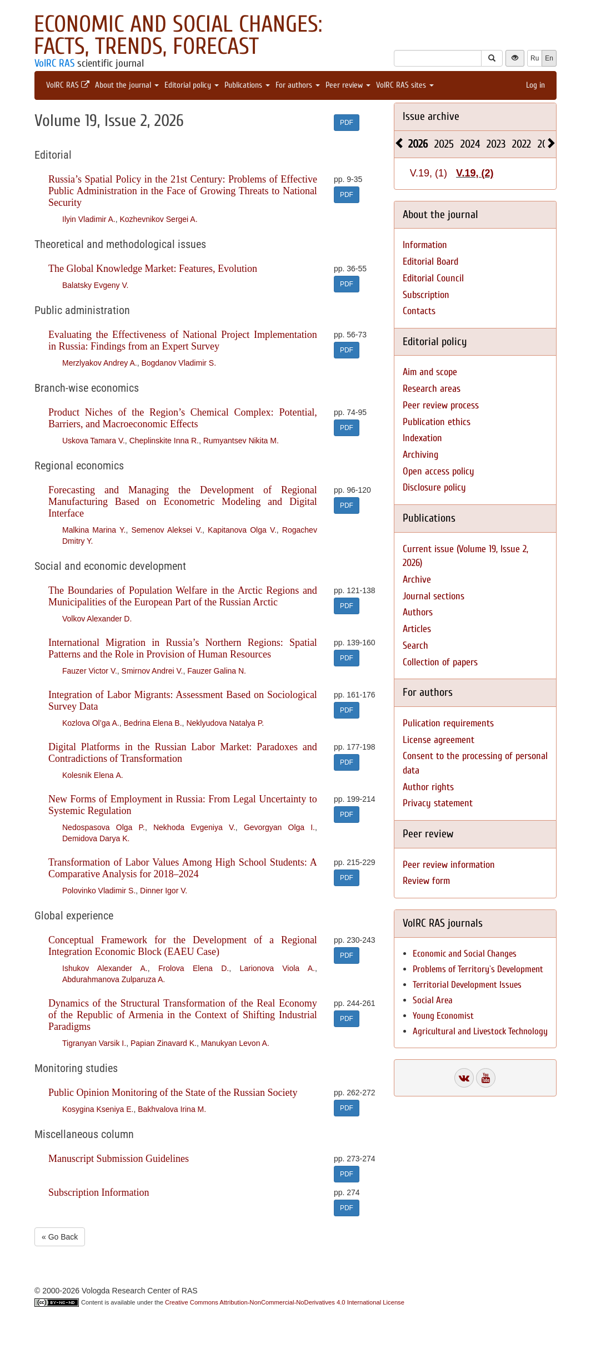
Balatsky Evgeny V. (95, 285)
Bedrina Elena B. (153, 723)
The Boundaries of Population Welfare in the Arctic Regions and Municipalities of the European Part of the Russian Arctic (182, 596)
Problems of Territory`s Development (478, 969)
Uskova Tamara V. (93, 440)
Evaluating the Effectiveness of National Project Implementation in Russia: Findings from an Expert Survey (182, 340)
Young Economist (443, 1015)
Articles (417, 629)
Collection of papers (440, 662)
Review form (426, 881)
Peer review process (441, 405)
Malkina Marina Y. (94, 529)
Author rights (428, 787)
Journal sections (433, 596)
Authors (418, 612)
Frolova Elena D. (193, 968)
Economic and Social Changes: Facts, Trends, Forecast (178, 35)
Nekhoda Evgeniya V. (194, 827)
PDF (346, 123)
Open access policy (438, 471)
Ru (534, 58)
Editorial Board (430, 261)
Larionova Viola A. (277, 968)
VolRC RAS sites (405, 85)
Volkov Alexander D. (97, 618)
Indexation (422, 438)
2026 (418, 144)
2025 (444, 144)
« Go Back (60, 1236)
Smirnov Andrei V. (152, 670)
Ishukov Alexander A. (105, 968)
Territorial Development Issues (467, 984)
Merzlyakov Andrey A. (99, 362)
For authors (298, 85)
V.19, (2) (474, 173)
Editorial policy (191, 85)
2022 (521, 144)
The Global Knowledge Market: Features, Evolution (152, 268)
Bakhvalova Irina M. (172, 1109)
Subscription (426, 295)
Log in (535, 85)
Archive (417, 579)
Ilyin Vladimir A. (89, 219)
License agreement (438, 740)
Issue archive (431, 116)
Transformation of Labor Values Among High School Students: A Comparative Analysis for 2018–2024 (182, 868)
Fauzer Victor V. (89, 670)
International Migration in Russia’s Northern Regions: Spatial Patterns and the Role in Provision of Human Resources (182, 648)
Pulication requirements (448, 723)
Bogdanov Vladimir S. (178, 362)
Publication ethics (436, 422)
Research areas (431, 389)
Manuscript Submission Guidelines (118, 1158)
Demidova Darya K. (95, 838)
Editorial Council (433, 278)
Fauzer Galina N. (216, 670)
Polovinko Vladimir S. (99, 890)
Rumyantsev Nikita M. (241, 440)
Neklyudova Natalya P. (225, 723)
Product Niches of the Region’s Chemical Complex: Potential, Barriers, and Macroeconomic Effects (182, 418)
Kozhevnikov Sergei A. (158, 219)
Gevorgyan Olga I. (279, 827)
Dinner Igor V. (163, 890)
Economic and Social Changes (465, 953)
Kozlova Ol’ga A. (90, 723)
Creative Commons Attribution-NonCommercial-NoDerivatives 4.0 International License (284, 1302)
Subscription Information (98, 1192)
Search (415, 645)
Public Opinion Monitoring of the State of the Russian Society (172, 1092)
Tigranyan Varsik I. (94, 1043)
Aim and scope (430, 372)
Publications (247, 85)
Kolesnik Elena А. (92, 775)
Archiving (420, 455)
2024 (470, 144)
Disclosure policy (434, 487)
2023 (496, 144)
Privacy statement (438, 803)
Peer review (347, 85)
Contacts (419, 311)
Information (425, 245)
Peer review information (449, 865)
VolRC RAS (54, 63)
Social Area (433, 1000)
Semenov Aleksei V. (166, 529)
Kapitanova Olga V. (242, 529)
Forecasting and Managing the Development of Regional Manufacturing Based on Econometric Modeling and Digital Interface (182, 501)
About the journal (127, 85)
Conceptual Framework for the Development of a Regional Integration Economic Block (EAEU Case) (182, 945)
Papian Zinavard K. (164, 1043)
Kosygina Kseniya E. (97, 1109)
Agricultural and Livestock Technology (480, 1031)
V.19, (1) (428, 173)
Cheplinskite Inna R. (164, 440)
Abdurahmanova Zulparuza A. (113, 979)
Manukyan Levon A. (235, 1043)
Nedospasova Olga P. (103, 827)
